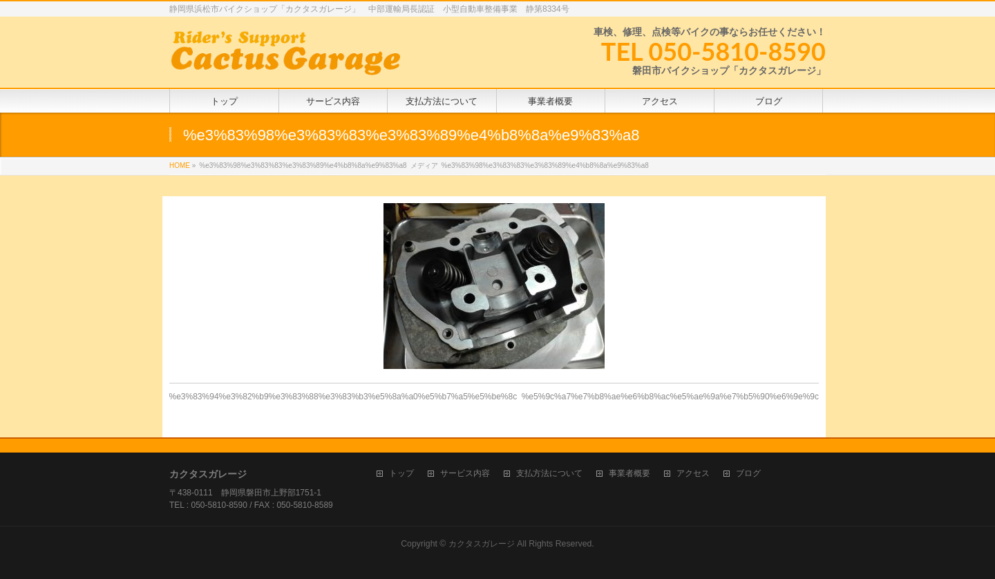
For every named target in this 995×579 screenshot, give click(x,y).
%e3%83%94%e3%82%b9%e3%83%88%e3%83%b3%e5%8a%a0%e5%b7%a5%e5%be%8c (343, 396)
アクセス (693, 473)
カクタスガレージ (481, 544)
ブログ (748, 473)
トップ (401, 473)
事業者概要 (629, 473)
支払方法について (549, 473)
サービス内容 (465, 473)
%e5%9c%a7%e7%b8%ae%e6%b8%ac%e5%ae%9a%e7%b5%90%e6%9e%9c (670, 396)
